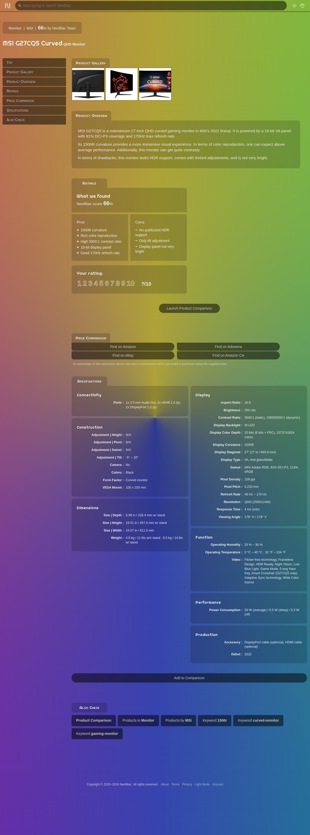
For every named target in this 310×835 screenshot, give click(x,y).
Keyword (215, 720)
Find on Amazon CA (228, 355)
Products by (179, 720)
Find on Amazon (123, 347)
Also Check (16, 120)
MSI (30, 28)
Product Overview (21, 82)
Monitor (15, 28)
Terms (175, 784)
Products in (138, 720)
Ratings (13, 91)
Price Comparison (20, 101)
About (165, 784)
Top (9, 62)
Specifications (17, 110)
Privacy (187, 784)
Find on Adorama (228, 347)
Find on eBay (123, 355)
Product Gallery (20, 72)
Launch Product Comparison (189, 308)
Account (217, 784)
